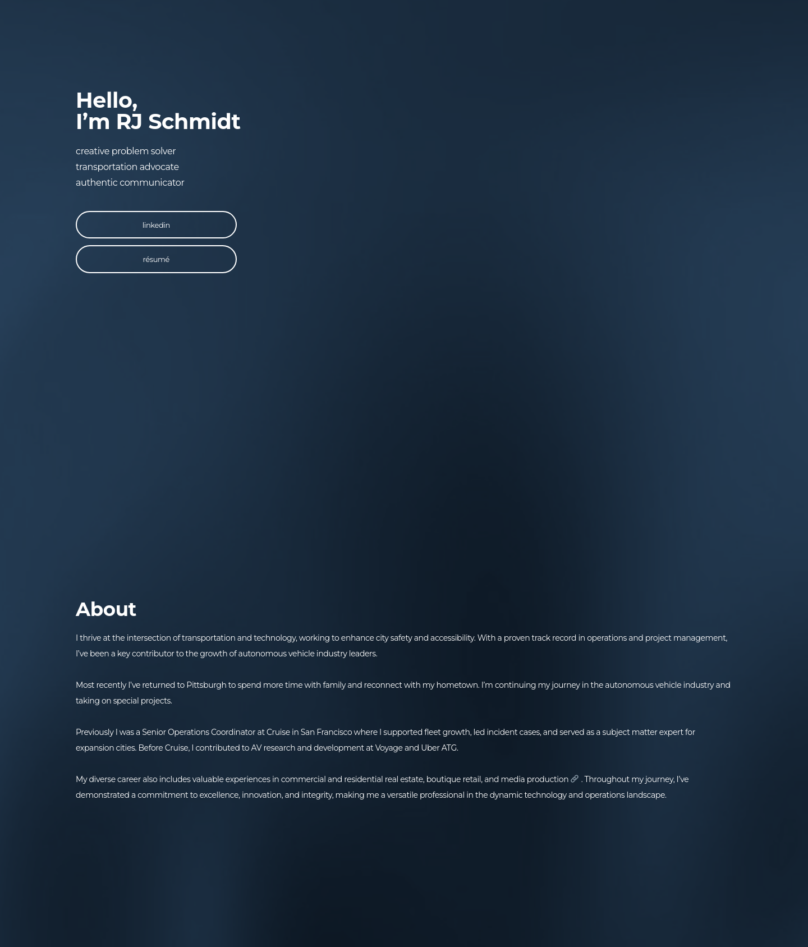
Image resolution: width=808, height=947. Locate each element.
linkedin (156, 224)
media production (540, 779)
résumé (156, 259)
